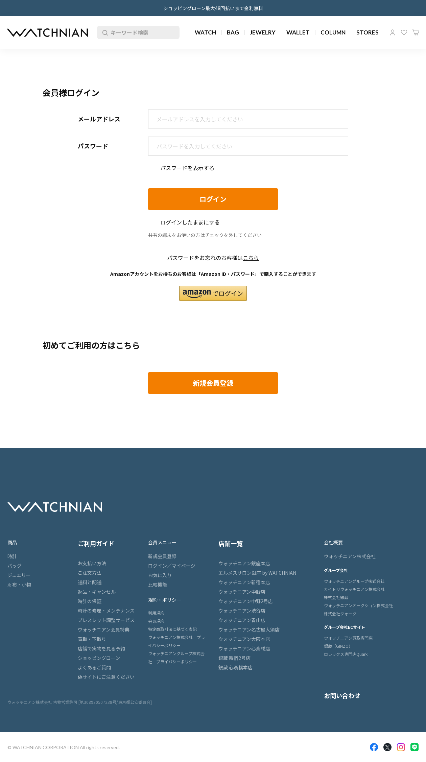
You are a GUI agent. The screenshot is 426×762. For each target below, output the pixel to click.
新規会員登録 (162, 556)
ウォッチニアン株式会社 (350, 556)
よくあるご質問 (94, 667)
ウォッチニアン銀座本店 (244, 563)
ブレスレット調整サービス (106, 620)
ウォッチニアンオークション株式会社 (358, 605)
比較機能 (157, 584)
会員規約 (156, 621)
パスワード (93, 145)
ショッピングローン (99, 657)
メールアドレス (99, 118)
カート (415, 32)
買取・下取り (92, 639)
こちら (251, 258)
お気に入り (404, 32)
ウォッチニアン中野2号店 (245, 601)
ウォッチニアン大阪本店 (244, 639)
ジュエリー (19, 575)
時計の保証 (89, 601)
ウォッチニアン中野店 (241, 591)
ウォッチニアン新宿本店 (244, 582)
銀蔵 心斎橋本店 (235, 667)
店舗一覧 (230, 543)
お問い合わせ (342, 695)
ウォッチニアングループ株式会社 (354, 581)
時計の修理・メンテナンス (106, 610)
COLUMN (333, 32)
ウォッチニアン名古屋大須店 (249, 629)
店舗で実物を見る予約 (101, 648)
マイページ (392, 32)
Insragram (401, 747)
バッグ (14, 565)
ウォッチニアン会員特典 (103, 629)
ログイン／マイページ (171, 565)
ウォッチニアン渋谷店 (241, 610)
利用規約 (156, 613)
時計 (12, 556)
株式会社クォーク (340, 613)
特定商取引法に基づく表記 (172, 629)
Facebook (374, 747)
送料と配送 (89, 582)
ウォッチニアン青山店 (241, 620)
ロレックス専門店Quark (346, 654)
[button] (213, 293)
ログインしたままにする (190, 222)
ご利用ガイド (96, 543)
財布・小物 (19, 584)
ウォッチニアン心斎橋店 (244, 648)
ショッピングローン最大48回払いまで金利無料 (213, 8)
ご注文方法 (89, 572)
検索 (104, 32)
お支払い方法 (92, 563)
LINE (414, 747)
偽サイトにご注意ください (106, 676)
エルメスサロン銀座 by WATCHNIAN (257, 572)
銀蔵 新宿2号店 (234, 657)
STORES (367, 32)
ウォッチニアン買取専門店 (348, 638)
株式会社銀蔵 (336, 597)
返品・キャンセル (97, 591)
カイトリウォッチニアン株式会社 (354, 589)
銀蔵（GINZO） (338, 646)
